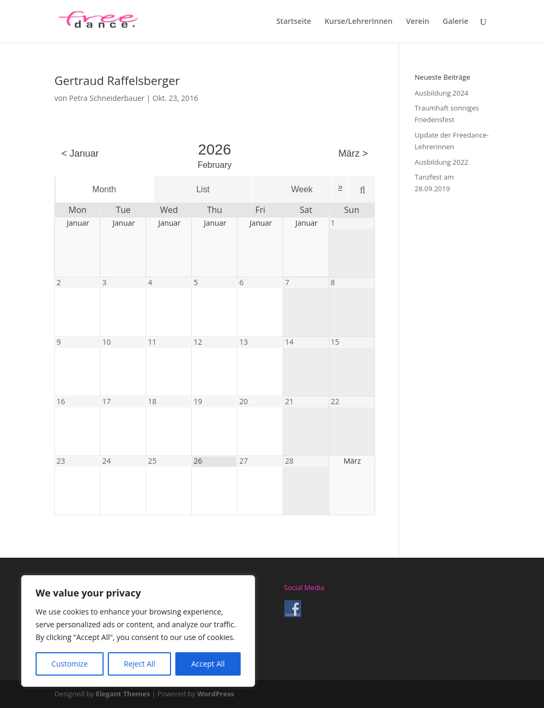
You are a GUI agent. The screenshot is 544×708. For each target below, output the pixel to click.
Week (302, 189)
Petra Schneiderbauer (106, 98)
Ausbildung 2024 (442, 93)
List (202, 189)
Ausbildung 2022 (442, 162)
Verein (417, 22)
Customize (70, 664)
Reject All (139, 664)
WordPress (215, 693)
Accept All (208, 664)
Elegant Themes (123, 693)
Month (104, 189)
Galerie (455, 22)
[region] (138, 631)
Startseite (293, 22)
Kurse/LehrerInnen (359, 22)
